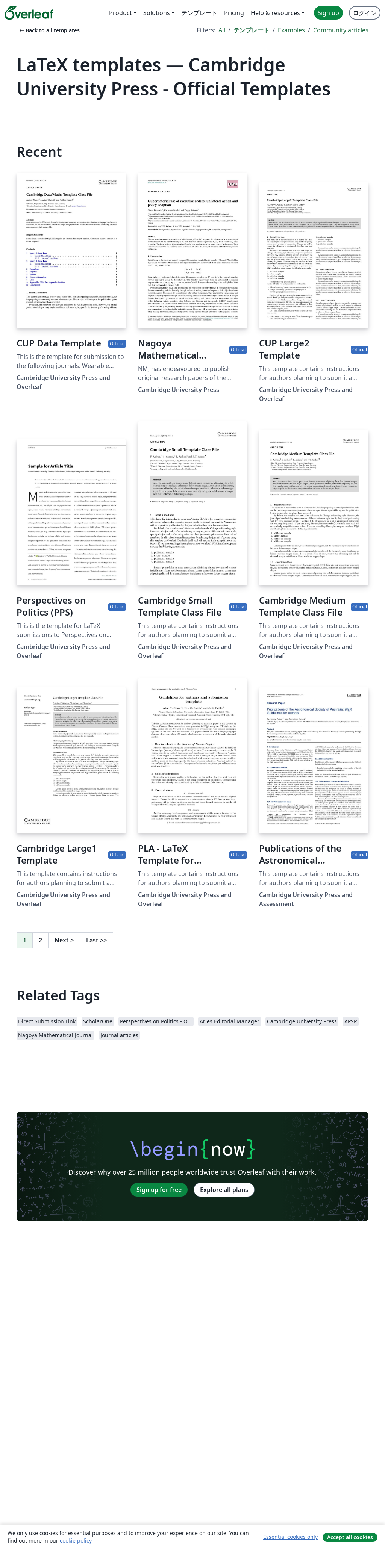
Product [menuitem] (120, 13)
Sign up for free (159, 1190)
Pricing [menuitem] (234, 13)
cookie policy (75, 1540)
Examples (291, 30)
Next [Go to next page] (64, 940)
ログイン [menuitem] (365, 13)
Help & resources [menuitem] (275, 13)
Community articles (340, 30)
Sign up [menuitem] (328, 13)
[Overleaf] (29, 13)
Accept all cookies (350, 1537)
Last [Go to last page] (96, 940)
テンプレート (251, 30)
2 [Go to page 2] (40, 940)
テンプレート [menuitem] (199, 13)
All (221, 30)
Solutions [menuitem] (156, 13)
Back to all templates (49, 30)
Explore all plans (224, 1190)
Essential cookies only (290, 1536)
